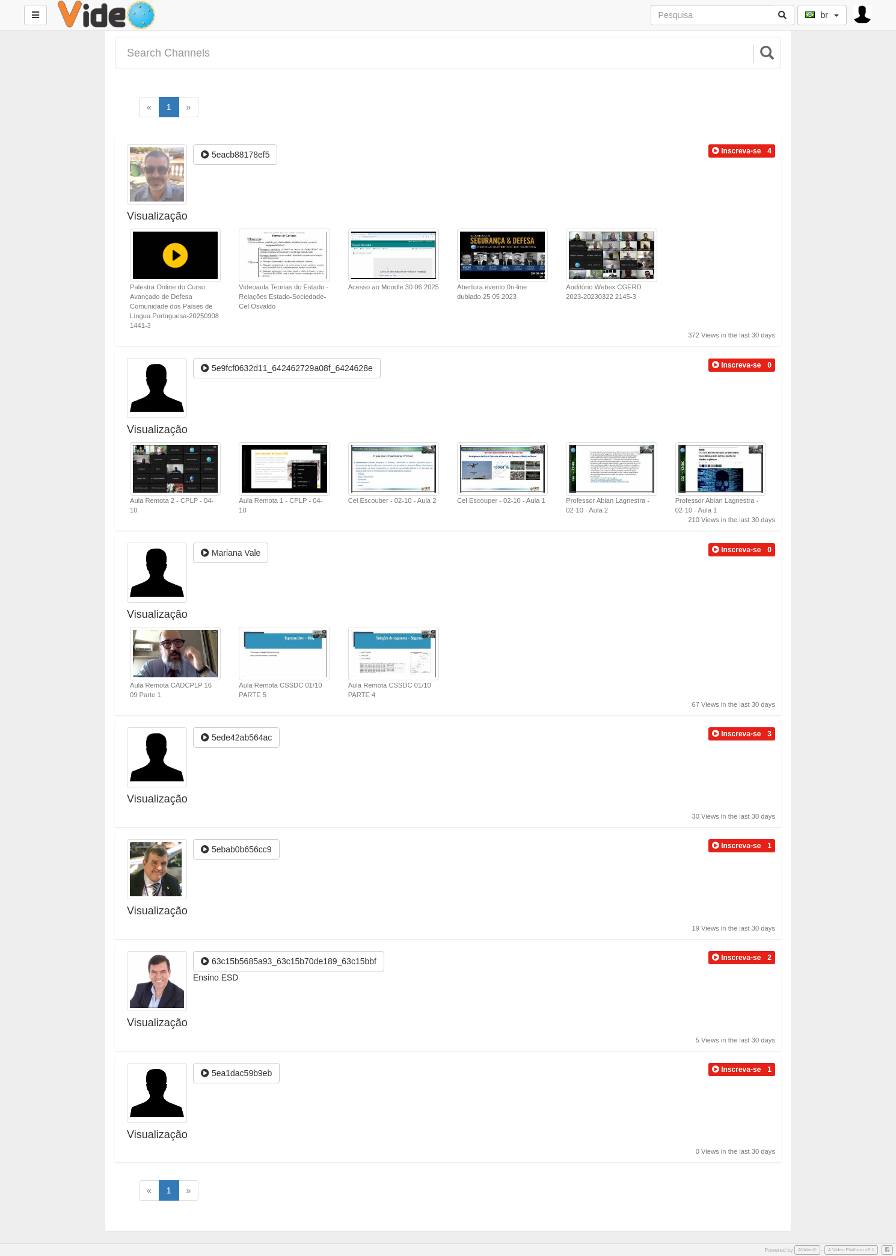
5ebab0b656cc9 (236, 849)
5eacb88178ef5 (235, 154)
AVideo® (807, 1249)
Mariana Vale (230, 553)
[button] (736, 151)
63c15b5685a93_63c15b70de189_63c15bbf (288, 961)
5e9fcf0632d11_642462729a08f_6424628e (287, 368)
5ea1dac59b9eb (236, 1073)
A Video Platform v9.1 (851, 1249)
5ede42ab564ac (236, 737)
